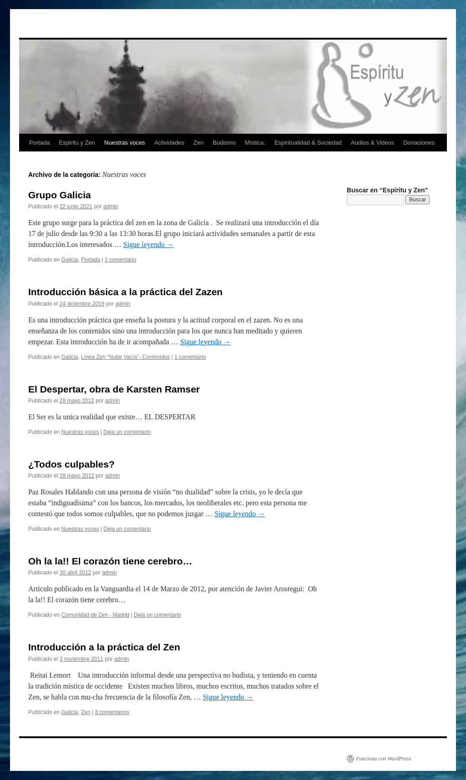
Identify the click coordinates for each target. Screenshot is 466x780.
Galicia (69, 260)
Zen (198, 142)
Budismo (224, 142)
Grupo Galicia (59, 195)
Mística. (255, 142)
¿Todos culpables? (71, 464)
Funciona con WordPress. (384, 758)
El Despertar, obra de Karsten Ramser (114, 389)
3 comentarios (112, 712)
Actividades (169, 142)
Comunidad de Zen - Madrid (95, 615)
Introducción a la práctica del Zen (104, 647)
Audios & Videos (372, 142)
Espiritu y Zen (77, 142)
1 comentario (120, 260)
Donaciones (419, 142)
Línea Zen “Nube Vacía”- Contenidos (125, 357)
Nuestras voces (124, 142)
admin (110, 206)
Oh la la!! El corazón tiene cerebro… (110, 561)
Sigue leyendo (148, 244)
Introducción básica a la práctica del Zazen (125, 292)
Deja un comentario (127, 432)
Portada (39, 142)
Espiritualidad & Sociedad (308, 142)
